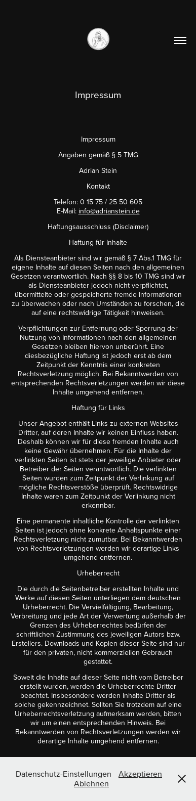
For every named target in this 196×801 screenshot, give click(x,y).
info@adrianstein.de (109, 211)
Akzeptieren (140, 773)
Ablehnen (91, 783)
